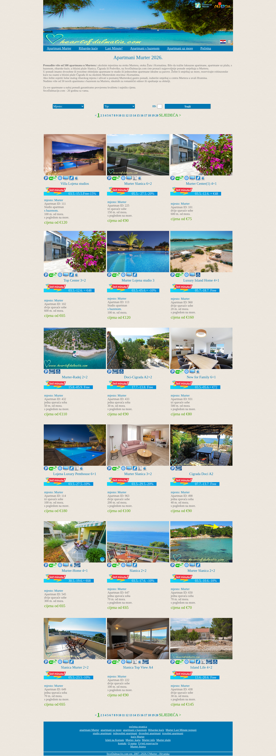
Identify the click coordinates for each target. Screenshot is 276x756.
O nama (132, 743)
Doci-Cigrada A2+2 (138, 377)
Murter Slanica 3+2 (138, 474)
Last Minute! (113, 48)
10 (119, 115)
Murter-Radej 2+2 (75, 377)
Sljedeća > (170, 115)
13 (130, 115)
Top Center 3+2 (75, 280)
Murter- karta (133, 740)
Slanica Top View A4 (138, 667)
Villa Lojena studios (74, 184)
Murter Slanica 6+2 (138, 184)
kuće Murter (138, 736)
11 (123, 115)
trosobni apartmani (172, 733)
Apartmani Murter (59, 48)
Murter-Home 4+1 (75, 571)
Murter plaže (163, 740)
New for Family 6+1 (201, 377)
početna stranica (138, 726)
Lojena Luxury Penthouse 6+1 (74, 474)
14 (134, 115)
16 (142, 115)
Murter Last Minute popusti (181, 729)
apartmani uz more (110, 729)
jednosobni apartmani (125, 733)
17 (145, 115)
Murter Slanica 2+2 (201, 571)
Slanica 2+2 (138, 571)
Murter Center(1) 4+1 (201, 184)
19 (153, 115)
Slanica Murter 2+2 (75, 667)
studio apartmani (102, 733)
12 (127, 115)
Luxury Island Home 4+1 (201, 280)
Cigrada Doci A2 (201, 474)
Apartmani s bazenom (144, 48)
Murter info (148, 740)
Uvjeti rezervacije (148, 743)
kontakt (122, 743)
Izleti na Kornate (114, 740)
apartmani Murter (89, 729)
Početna (205, 48)
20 (156, 115)
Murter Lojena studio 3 (138, 280)
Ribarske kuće (88, 48)
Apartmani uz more (180, 48)
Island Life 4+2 (201, 667)
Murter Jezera (138, 746)
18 (149, 115)
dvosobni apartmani (150, 733)
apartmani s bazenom (135, 729)
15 (138, 115)
